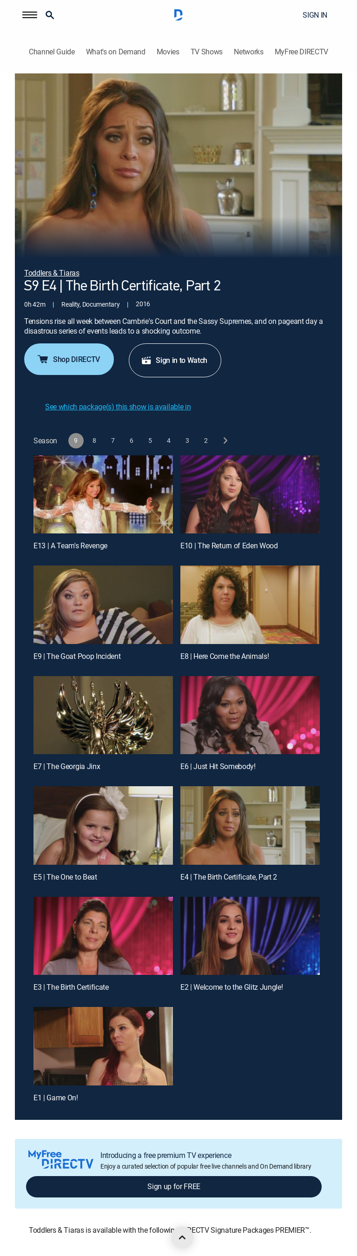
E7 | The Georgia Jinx (66, 766)
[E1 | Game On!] (103, 1046)
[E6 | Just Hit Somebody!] (250, 715)
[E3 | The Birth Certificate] (103, 936)
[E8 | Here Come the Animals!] (250, 605)
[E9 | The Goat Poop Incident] (103, 605)
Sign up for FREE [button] (173, 1186)
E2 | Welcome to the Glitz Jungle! (231, 987)
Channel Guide (52, 52)
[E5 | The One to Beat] (103, 825)
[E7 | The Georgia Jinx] (103, 715)
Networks (248, 52)
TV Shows (207, 52)
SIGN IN (315, 15)
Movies (168, 52)
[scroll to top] (182, 1237)
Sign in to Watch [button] (174, 360)
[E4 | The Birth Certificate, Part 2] (250, 825)
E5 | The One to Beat (65, 877)
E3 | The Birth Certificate (71, 987)
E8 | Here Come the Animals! (224, 656)
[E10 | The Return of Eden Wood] (250, 494)
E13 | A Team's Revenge (70, 545)
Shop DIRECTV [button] (68, 359)
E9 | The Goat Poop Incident (76, 656)
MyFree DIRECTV (302, 52)
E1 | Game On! (55, 1097)
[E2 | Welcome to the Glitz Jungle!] (250, 936)
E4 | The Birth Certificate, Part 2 (228, 877)
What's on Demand (115, 52)
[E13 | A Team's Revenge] (103, 494)
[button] (29, 14)
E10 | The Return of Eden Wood (229, 545)
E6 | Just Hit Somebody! (218, 766)
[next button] (224, 440)
